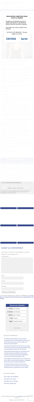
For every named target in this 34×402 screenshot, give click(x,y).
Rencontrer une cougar (10, 379)
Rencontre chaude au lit (10, 383)
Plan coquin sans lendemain (11, 376)
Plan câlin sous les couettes (11, 381)
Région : (11, 321)
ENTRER (11, 38)
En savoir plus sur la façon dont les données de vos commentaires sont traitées (17, 297)
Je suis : (11, 308)
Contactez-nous (22, 396)
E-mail (3, 281)
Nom (3, 275)
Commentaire (5, 256)
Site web (3, 286)
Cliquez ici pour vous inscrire (15, 188)
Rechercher (17, 328)
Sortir (24, 38)
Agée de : (11, 315)
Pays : (11, 318)
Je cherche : (10, 311)
